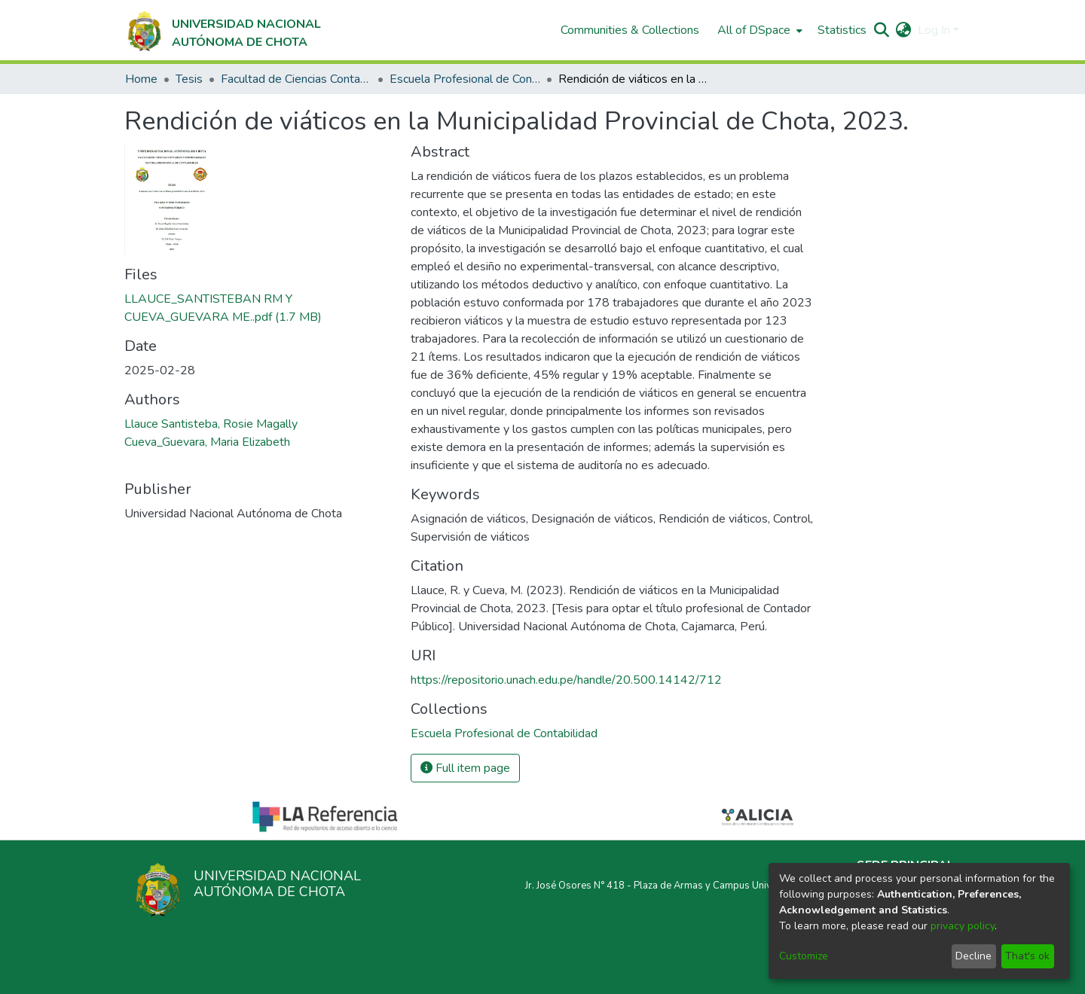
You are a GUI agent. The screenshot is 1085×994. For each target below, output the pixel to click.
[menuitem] (758, 30)
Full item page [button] (465, 768)
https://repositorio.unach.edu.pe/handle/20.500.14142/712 (566, 680)
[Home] (222, 30)
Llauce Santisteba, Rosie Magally (211, 424)
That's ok (1027, 956)
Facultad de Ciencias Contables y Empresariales (296, 79)
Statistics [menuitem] (842, 30)
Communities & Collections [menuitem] (630, 30)
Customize (803, 956)
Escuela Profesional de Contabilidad (465, 79)
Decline (973, 956)
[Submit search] (882, 30)
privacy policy (963, 926)
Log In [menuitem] (934, 30)
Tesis (189, 79)
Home (141, 79)
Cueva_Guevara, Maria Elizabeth (207, 442)
